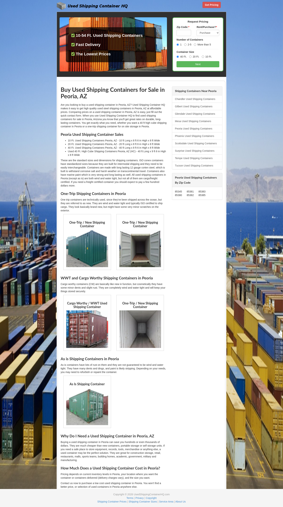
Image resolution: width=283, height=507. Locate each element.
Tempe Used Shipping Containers (194, 158)
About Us (180, 501)
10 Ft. (207, 56)
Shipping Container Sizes (143, 501)
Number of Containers (190, 39)
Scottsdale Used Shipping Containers (196, 143)
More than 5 (202, 44)
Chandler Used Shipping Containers (195, 99)
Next (198, 64)
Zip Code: (183, 27)
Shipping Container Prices (112, 501)
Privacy (139, 498)
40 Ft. (182, 56)
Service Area (166, 501)
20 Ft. (194, 56)
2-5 (187, 44)
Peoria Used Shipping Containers (193, 128)
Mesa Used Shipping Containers (193, 121)
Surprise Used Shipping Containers (194, 150)
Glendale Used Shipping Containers (195, 113)
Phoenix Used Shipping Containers (194, 136)
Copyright (151, 498)
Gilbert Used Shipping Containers (193, 106)
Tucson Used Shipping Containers (194, 165)
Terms (130, 498)
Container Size (185, 52)
